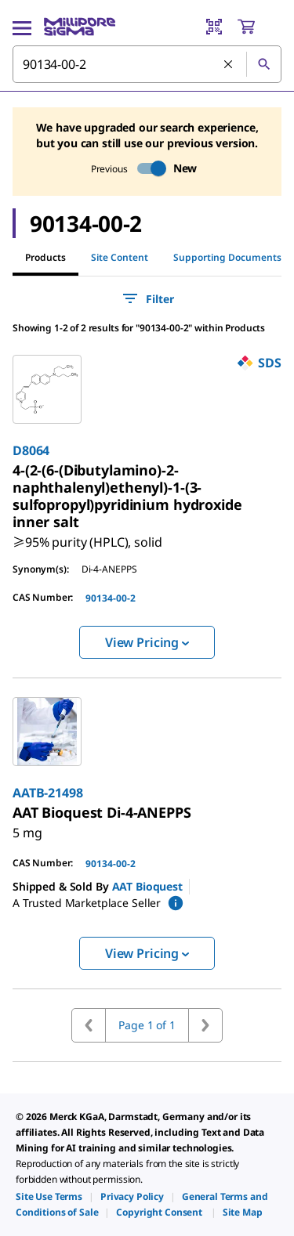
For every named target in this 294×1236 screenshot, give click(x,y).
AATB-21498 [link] (48, 792)
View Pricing (147, 642)
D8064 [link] (31, 450)
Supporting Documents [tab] (227, 257)
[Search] (263, 64)
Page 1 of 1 (146, 1024)
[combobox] (147, 64)
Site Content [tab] (119, 257)
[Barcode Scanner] (214, 26)
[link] (127, 496)
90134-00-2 (110, 598)
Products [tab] (45, 257)
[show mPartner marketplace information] (175, 903)
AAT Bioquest (147, 886)
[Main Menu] (22, 27)
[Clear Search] (229, 65)
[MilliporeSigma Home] (79, 26)
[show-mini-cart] (258, 26)
